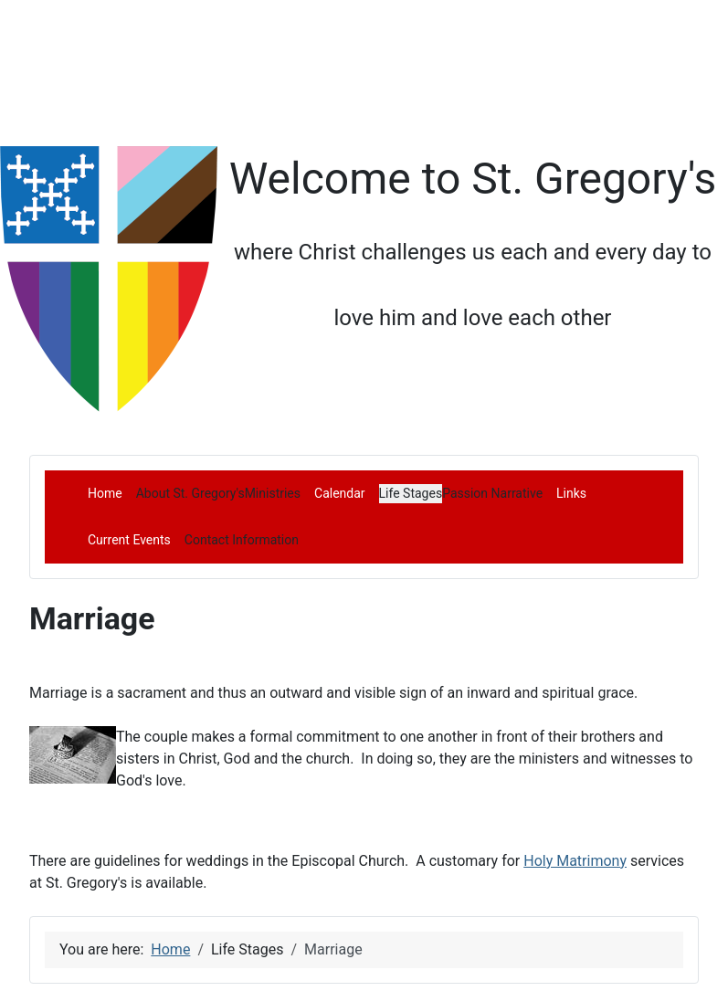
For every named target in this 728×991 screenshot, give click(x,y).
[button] (190, 493)
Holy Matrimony (575, 861)
